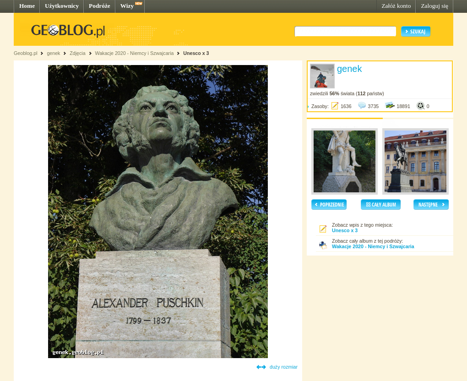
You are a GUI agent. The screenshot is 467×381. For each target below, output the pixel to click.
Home (27, 5)
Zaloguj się (434, 5)
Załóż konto (396, 5)
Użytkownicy (62, 5)
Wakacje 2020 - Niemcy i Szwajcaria (134, 53)
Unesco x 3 (196, 53)
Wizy (127, 5)
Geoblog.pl (26, 53)
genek (53, 53)
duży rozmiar (284, 367)
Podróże (99, 5)
